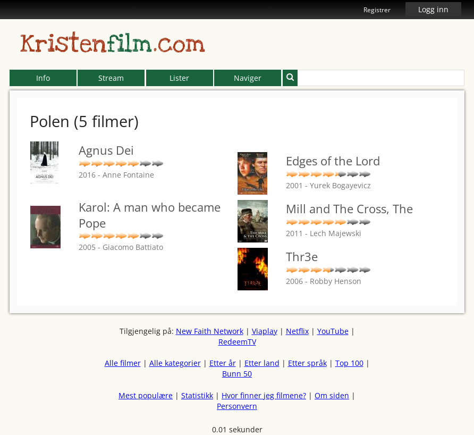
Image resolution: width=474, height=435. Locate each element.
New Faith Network (209, 331)
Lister (179, 78)
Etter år (222, 363)
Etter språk (307, 363)
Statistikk (197, 395)
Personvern (237, 406)
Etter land (262, 363)
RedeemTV (237, 342)
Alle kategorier (175, 363)
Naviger (247, 78)
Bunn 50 (237, 374)
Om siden (332, 395)
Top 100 (349, 363)
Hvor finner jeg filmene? (264, 395)
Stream (111, 78)
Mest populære (145, 395)
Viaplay (264, 331)
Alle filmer (123, 363)
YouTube (333, 331)
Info (43, 78)
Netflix (297, 331)
